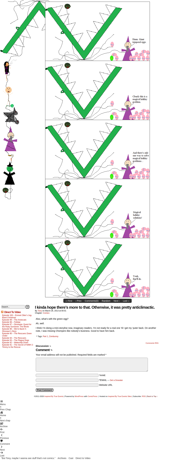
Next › (117, 301)
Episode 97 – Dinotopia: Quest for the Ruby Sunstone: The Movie (16, 325)
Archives (62, 458)
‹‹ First (69, 301)
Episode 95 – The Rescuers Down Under (17, 334)
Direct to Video (83, 458)
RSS (144, 396)
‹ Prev (78, 301)
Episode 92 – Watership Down (15, 342)
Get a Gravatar (116, 380)
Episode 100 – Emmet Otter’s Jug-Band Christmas (17, 316)
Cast (71, 458)
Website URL (105, 385)
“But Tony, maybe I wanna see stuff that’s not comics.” (28, 458)
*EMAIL (111, 380)
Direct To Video (12, 312)
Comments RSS (152, 343)
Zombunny (53, 336)
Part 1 (45, 336)
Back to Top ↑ (152, 396)
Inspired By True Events (53, 396)
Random (106, 301)
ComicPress (92, 396)
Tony (40, 311)
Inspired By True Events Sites (119, 396)
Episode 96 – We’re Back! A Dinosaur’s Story (14, 330)
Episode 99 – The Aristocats (14, 320)
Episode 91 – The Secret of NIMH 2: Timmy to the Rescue (17, 346)
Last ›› (126, 301)
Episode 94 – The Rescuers (14, 338)
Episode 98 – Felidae (11, 322)
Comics (46, 313)
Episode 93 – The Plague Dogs (15, 340)
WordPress (79, 396)
